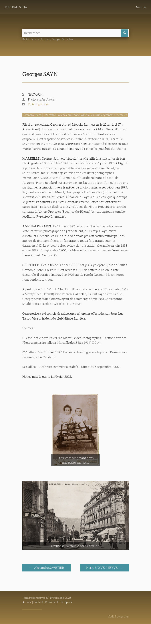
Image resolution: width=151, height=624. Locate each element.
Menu (141, 7)
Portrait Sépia (16, 7)
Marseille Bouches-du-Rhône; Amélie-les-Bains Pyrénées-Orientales (86, 115)
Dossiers (50, 602)
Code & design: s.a (118, 616)
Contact (38, 602)
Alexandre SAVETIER (48, 567)
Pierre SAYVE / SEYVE (102, 567)
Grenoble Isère (32, 115)
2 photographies (38, 104)
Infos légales (64, 602)
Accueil (26, 602)
